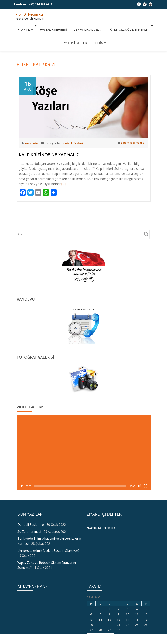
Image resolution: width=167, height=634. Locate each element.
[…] (63, 184)
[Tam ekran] (145, 486)
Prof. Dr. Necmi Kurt (33, 13)
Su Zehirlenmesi (29, 531)
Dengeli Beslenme (30, 524)
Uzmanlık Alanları (86, 26)
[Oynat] (22, 486)
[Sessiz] (139, 486)
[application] (84, 452)
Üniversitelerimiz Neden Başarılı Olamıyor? (48, 550)
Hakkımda (29, 26)
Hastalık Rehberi (55, 26)
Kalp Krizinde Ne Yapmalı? (49, 155)
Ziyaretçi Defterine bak (102, 528)
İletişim (98, 31)
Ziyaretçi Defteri (76, 31)
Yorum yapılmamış (129, 143)
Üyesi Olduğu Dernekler (124, 26)
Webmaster (33, 143)
